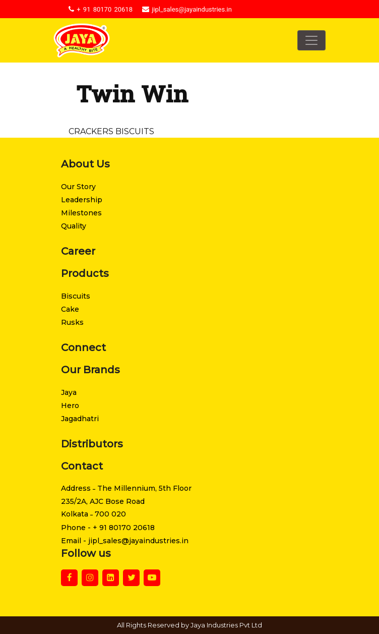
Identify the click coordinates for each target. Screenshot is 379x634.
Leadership (81, 199)
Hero (70, 405)
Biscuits (75, 296)
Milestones (81, 212)
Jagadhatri (80, 418)
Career (78, 251)
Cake (70, 309)
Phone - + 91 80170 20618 (108, 527)
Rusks (72, 322)
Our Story (78, 186)
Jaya (69, 392)
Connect (83, 347)
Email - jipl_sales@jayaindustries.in (124, 540)
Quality (73, 225)
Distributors (92, 444)
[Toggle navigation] (311, 40)
